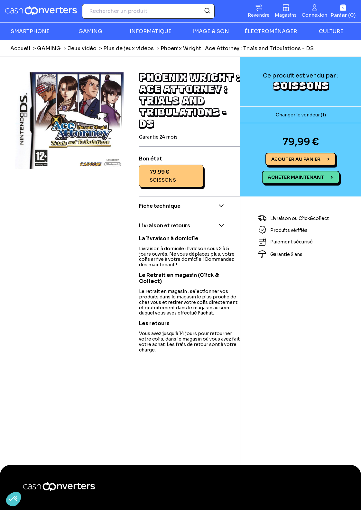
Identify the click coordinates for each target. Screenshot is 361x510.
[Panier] (343, 11)
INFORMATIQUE (150, 31)
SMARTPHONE (30, 31)
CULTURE (331, 31)
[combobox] (148, 11)
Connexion (314, 15)
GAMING (90, 31)
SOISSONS (301, 85)
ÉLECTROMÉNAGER (271, 31)
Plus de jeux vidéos (128, 48)
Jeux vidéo (82, 48)
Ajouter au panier (295, 159)
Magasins (286, 15)
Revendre (259, 15)
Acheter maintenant (296, 177)
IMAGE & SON (210, 31)
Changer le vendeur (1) (301, 115)
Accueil (20, 48)
